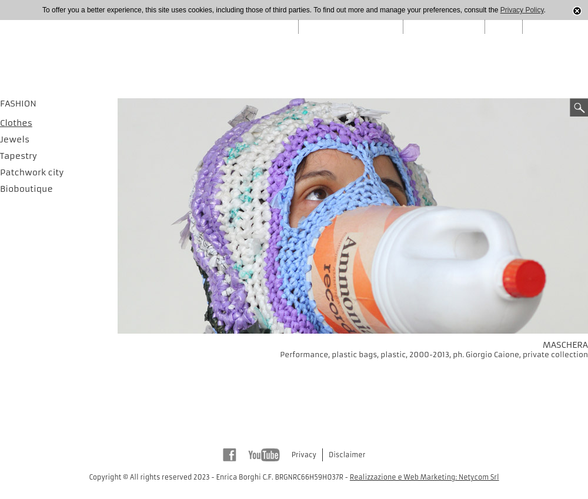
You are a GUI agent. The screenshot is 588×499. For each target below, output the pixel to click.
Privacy (304, 455)
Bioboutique (26, 189)
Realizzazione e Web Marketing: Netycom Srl (424, 477)
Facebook (229, 454)
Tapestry (18, 156)
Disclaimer (347, 455)
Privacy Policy (522, 10)
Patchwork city (32, 172)
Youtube (264, 454)
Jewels (14, 139)
